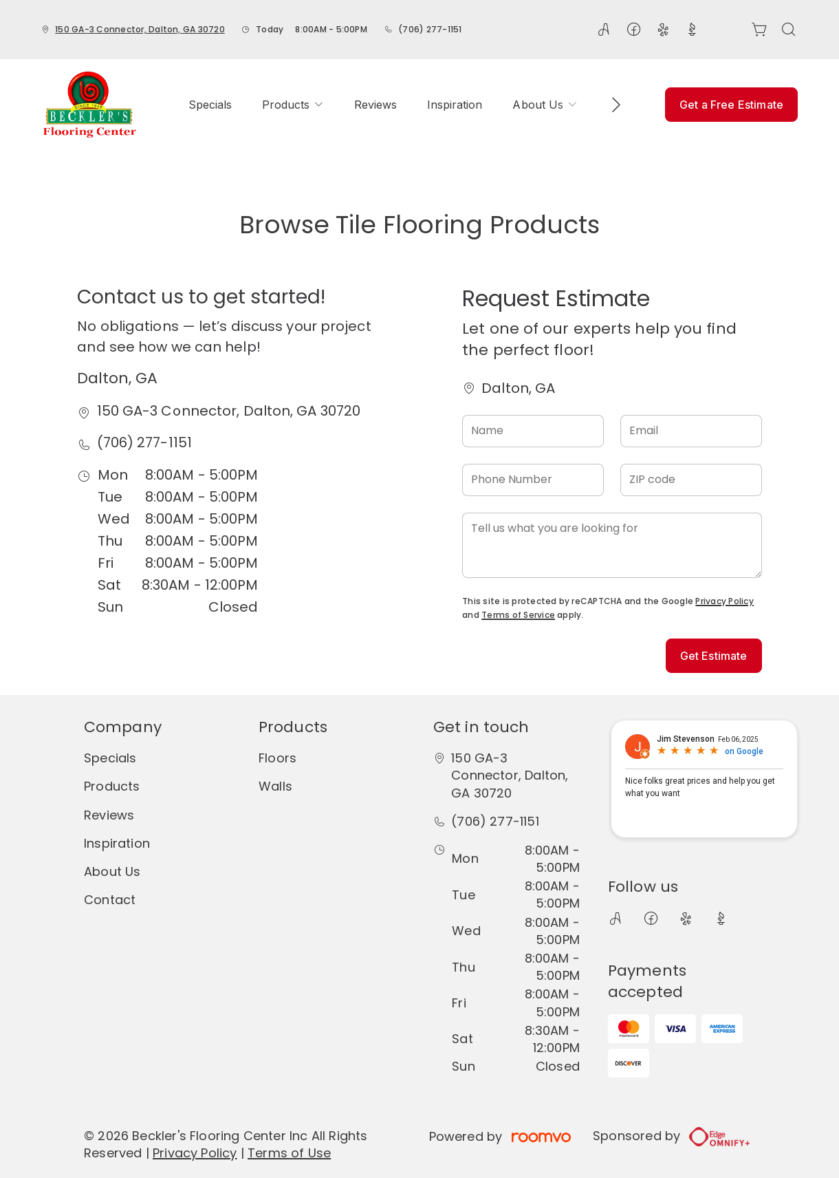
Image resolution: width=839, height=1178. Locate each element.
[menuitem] (210, 104)
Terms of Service (518, 615)
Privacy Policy (724, 601)
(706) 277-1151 (429, 29)
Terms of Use (289, 1152)
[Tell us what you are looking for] (611, 545)
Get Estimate (714, 656)
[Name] (533, 431)
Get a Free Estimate (731, 104)
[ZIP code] (691, 480)
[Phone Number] (533, 480)
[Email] (691, 431)
